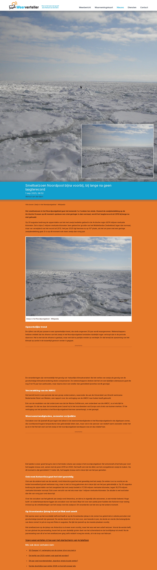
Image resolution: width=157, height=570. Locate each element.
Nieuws (120, 7)
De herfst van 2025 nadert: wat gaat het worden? (49, 555)
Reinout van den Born (34, 196)
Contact (144, 7)
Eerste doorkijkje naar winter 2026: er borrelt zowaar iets (52, 566)
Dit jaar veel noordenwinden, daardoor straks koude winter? (53, 561)
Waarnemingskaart (104, 7)
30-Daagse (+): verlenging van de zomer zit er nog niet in (52, 550)
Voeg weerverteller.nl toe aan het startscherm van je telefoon (57, 540)
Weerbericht (85, 7)
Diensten (132, 7)
